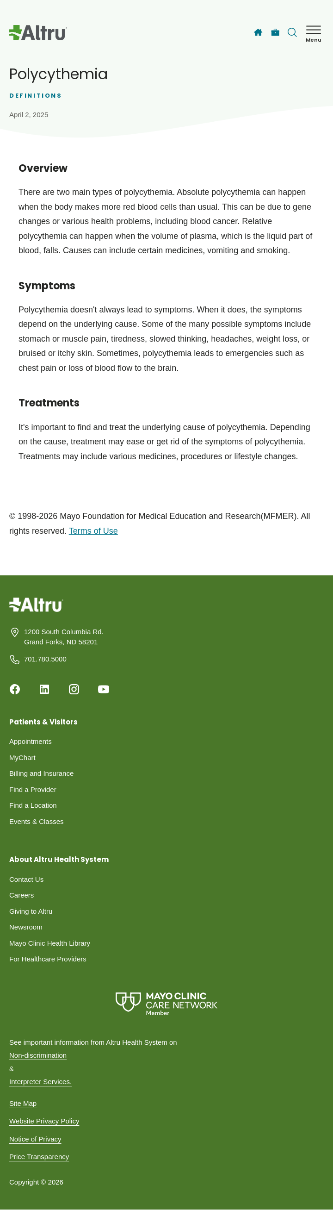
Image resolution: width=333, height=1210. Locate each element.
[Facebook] (14, 689)
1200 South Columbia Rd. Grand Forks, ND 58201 (64, 637)
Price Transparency (39, 1156)
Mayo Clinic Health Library (49, 943)
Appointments (30, 741)
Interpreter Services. (40, 1081)
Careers (21, 895)
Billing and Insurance (41, 773)
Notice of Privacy (35, 1139)
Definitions (35, 96)
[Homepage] (36, 611)
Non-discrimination (38, 1055)
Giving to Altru (30, 911)
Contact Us (26, 879)
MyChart (22, 757)
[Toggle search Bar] (292, 32)
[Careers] (275, 32)
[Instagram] (74, 689)
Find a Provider (32, 789)
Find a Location (33, 805)
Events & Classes (36, 821)
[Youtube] (103, 689)
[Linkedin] (44, 689)
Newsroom (26, 927)
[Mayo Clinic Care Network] (166, 1003)
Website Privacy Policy (44, 1121)
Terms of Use (93, 531)
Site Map (23, 1103)
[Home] (258, 32)
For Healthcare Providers (47, 959)
